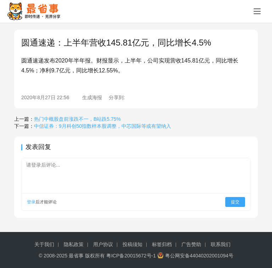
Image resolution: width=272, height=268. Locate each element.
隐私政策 (74, 244)
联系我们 (221, 244)
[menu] (257, 11)
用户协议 (103, 244)
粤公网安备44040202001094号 (199, 255)
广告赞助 (191, 244)
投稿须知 (132, 244)
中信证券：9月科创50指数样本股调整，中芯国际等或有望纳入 (102, 126)
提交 (235, 201)
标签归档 (162, 244)
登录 (31, 201)
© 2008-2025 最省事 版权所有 (72, 255)
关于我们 (44, 244)
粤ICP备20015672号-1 (131, 255)
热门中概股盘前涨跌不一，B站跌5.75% (77, 119)
